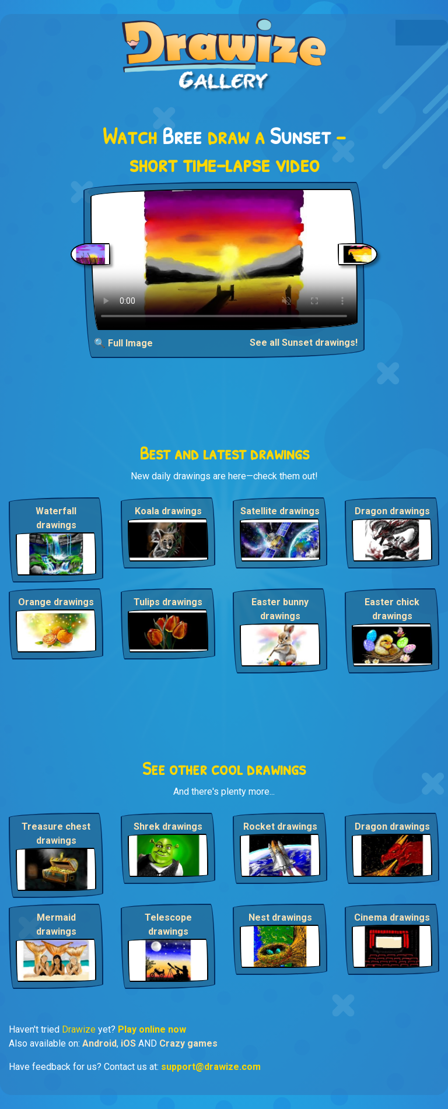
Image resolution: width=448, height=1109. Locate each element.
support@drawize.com (211, 1066)
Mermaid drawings (56, 924)
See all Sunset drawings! (304, 342)
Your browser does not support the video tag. (224, 259)
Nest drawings (280, 917)
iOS (128, 1043)
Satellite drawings (280, 511)
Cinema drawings (392, 917)
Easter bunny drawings (280, 609)
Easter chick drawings (392, 609)
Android (99, 1043)
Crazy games (188, 1043)
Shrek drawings (168, 826)
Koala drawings (168, 511)
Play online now (152, 1029)
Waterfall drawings (56, 518)
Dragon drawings (392, 511)
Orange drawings (56, 602)
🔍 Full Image (123, 343)
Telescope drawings (168, 924)
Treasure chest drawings (56, 833)
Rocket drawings (280, 826)
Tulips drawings (168, 602)
